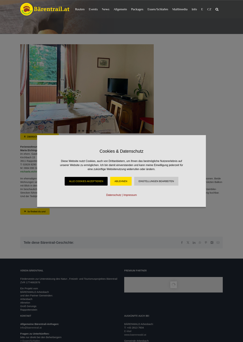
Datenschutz (113, 195)
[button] (217, 9)
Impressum (130, 195)
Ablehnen (121, 181)
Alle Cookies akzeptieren (86, 181)
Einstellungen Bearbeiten (156, 181)
